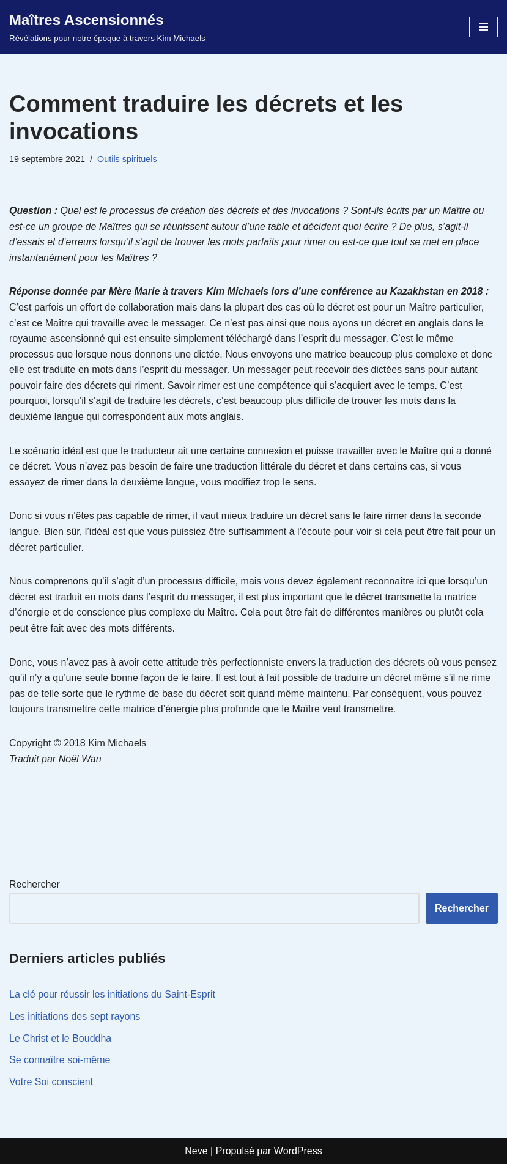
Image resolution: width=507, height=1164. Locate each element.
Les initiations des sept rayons (74, 1016)
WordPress (298, 1151)
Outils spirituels (127, 159)
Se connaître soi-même (59, 1060)
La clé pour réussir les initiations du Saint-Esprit (112, 994)
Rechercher (34, 884)
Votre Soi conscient (51, 1082)
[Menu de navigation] (483, 27)
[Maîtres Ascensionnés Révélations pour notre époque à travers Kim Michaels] (107, 27)
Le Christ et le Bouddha (60, 1038)
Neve (196, 1151)
